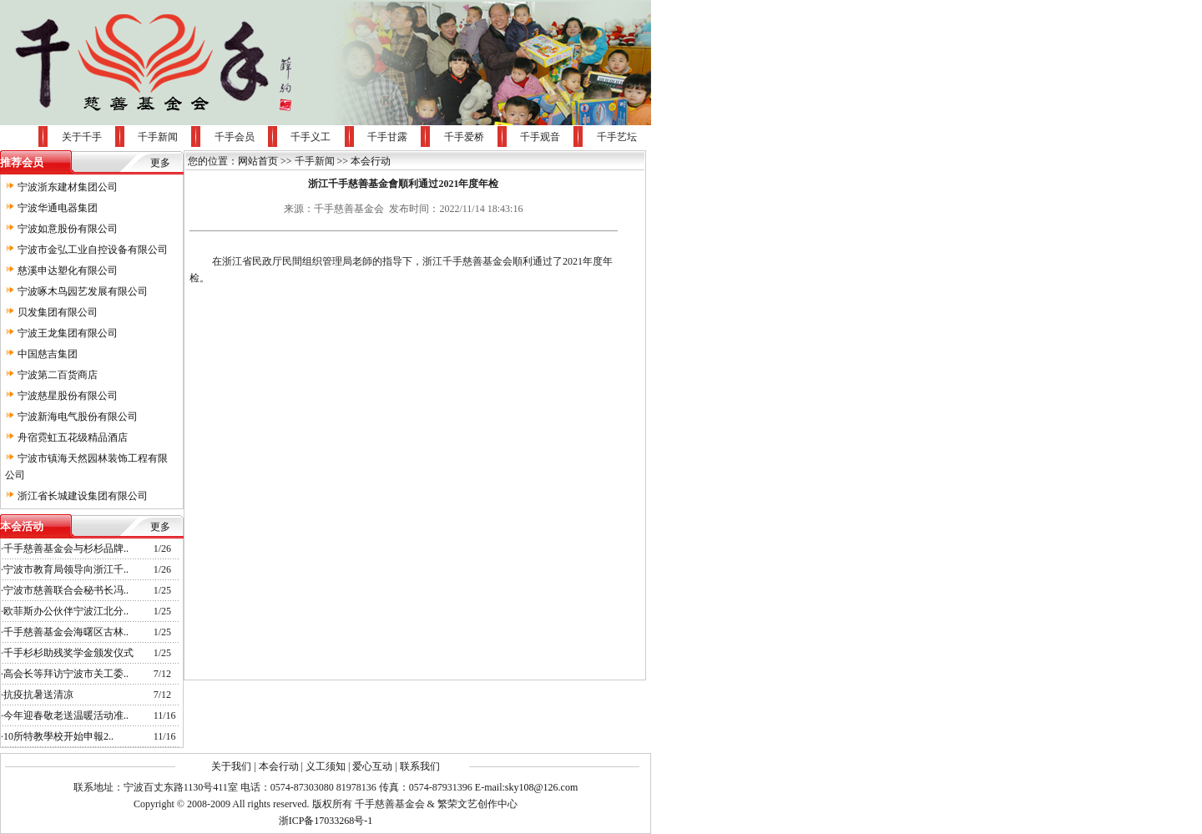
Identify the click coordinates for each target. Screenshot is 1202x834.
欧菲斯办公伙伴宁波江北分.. (66, 611)
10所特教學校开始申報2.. (58, 736)
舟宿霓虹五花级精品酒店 (73, 437)
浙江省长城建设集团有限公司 (83, 496)
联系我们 (420, 766)
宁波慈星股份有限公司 (68, 396)
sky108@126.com (541, 787)
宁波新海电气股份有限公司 (78, 416)
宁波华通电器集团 (58, 208)
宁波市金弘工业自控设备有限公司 (93, 249)
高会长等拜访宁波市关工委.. (66, 674)
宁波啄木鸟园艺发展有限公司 (83, 291)
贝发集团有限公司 (58, 312)
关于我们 (231, 766)
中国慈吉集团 (48, 354)
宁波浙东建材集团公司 (68, 187)
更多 (160, 163)
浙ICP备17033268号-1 (326, 820)
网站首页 (258, 161)
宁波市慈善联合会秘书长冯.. (66, 590)
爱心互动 (372, 766)
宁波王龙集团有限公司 (68, 333)
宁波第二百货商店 (58, 375)
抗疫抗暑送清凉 (38, 694)
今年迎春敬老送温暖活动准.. (66, 715)
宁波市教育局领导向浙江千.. (66, 569)
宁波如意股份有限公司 (68, 229)
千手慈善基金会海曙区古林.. (66, 632)
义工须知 (326, 766)
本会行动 (371, 161)
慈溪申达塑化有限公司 (68, 270)
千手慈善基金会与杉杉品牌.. (66, 548)
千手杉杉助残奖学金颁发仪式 (68, 653)
